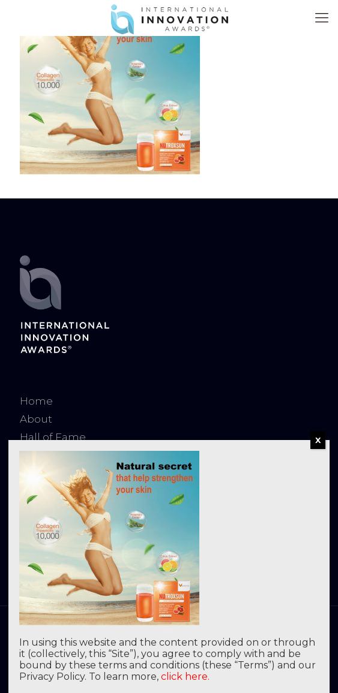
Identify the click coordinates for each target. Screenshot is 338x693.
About (36, 419)
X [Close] (318, 440)
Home (36, 401)
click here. (185, 676)
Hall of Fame (53, 437)
